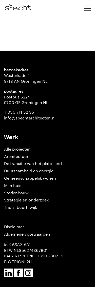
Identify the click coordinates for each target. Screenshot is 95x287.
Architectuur (16, 156)
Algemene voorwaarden (27, 234)
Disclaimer (14, 226)
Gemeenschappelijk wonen (30, 178)
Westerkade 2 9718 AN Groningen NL (26, 78)
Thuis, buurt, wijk (20, 207)
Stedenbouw (16, 192)
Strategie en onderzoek (26, 199)
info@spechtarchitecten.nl (29, 117)
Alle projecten (17, 149)
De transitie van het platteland (33, 163)
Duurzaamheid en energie (28, 170)
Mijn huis (12, 185)
